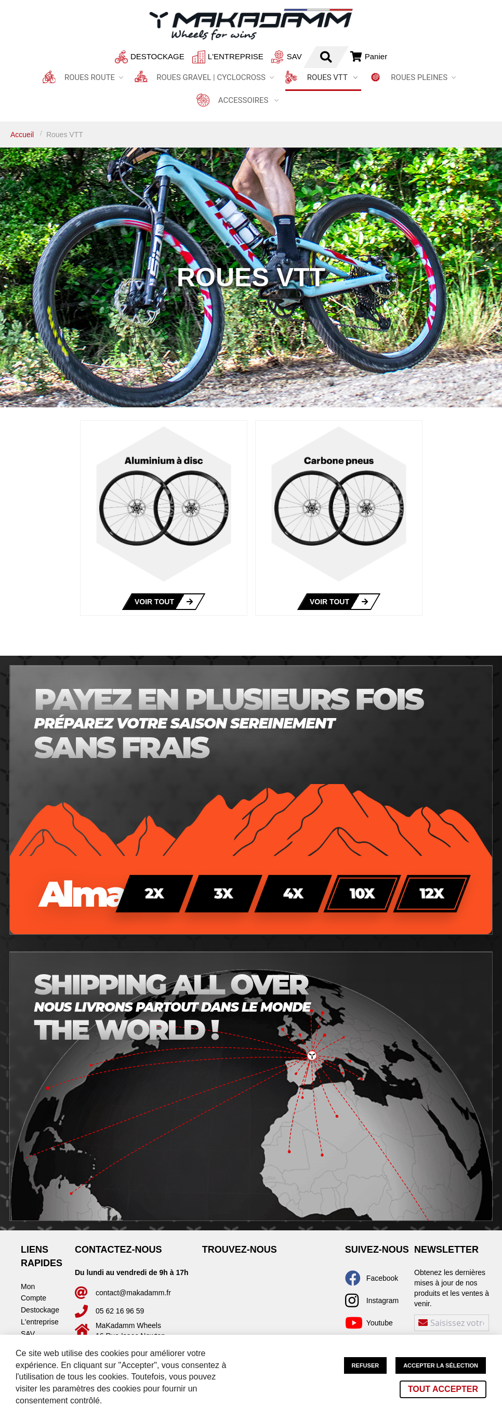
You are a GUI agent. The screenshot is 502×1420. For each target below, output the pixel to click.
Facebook (382, 1278)
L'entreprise (207, 56)
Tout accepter (443, 1389)
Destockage (129, 56)
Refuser (365, 1365)
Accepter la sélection (440, 1365)
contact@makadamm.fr (133, 1293)
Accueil (23, 134)
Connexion (352, 56)
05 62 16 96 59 (120, 1311)
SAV (265, 56)
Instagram (382, 1300)
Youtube (379, 1323)
